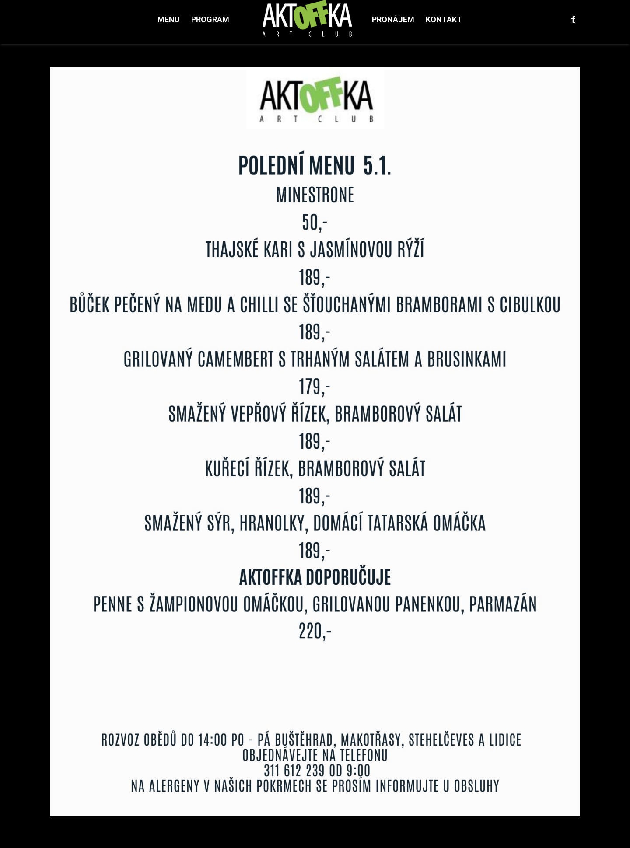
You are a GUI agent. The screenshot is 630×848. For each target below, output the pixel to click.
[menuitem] (169, 19)
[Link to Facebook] (573, 19)
